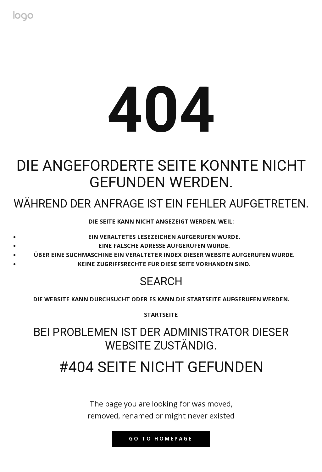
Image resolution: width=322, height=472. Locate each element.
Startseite (161, 314)
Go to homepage (160, 438)
